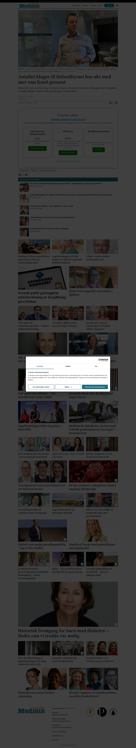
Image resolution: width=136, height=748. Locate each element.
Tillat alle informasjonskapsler (95, 387)
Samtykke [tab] (40, 366)
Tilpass (68, 387)
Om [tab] (96, 366)
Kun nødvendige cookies (41, 387)
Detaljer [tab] (68, 366)
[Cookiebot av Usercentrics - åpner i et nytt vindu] (100, 360)
